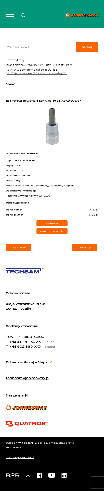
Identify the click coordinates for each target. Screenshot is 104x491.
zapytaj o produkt (52, 231)
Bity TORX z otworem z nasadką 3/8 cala (32, 69)
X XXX (44, 346)
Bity (41, 64)
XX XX (43, 342)
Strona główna (15, 64)
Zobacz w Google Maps (29, 362)
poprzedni (18, 247)
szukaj (87, 47)
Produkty (31, 64)
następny (84, 247)
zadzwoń (52, 223)
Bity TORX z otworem (59, 64)
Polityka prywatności (20, 457)
